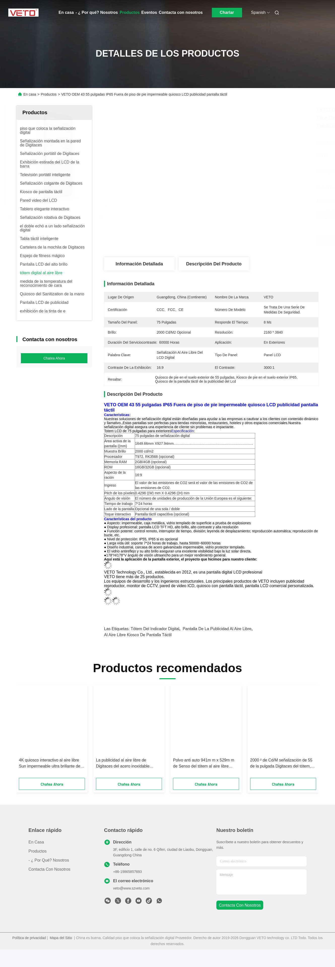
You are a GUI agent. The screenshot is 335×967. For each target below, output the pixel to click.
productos (37, 869)
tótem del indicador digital (155, 646)
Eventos (149, 12)
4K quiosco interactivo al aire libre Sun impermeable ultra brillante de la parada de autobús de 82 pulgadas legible (52, 781)
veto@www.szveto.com (131, 906)
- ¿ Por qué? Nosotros (97, 12)
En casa (66, 12)
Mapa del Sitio (61, 955)
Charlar (227, 12)
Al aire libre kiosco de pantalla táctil (138, 652)
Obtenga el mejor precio (238, 240)
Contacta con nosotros (181, 12)
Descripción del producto (214, 263)
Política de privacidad (29, 955)
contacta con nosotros (240, 923)
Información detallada (139, 263)
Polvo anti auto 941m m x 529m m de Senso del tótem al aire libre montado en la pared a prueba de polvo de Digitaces (203, 781)
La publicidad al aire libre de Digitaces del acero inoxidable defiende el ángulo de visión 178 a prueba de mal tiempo (126, 781)
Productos (130, 12)
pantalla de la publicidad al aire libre (217, 646)
